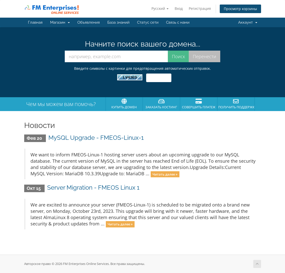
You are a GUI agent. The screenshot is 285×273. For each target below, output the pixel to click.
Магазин (60, 22)
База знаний (118, 22)
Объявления (88, 22)
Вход (179, 8)
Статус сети (148, 22)
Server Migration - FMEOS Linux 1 (93, 187)
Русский (160, 8)
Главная (35, 22)
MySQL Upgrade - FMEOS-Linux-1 (96, 137)
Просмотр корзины (240, 8)
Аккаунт (247, 22)
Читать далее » (164, 174)
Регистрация (200, 8)
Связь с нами (177, 22)
